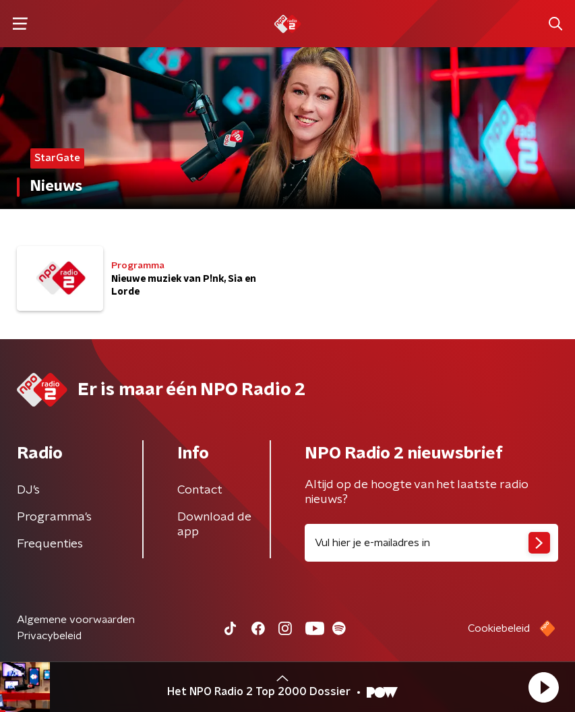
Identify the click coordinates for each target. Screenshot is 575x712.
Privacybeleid (49, 635)
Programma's (54, 517)
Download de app (214, 524)
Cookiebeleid (499, 628)
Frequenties (50, 544)
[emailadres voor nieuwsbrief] (432, 543)
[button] (543, 687)
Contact (199, 490)
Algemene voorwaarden (76, 619)
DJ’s (28, 490)
